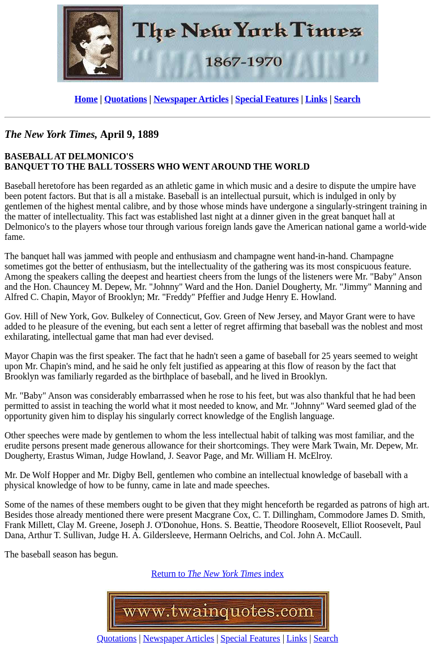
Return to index (217, 573)
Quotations (125, 99)
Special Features (266, 99)
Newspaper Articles (191, 99)
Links (316, 99)
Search (347, 99)
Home (86, 99)
